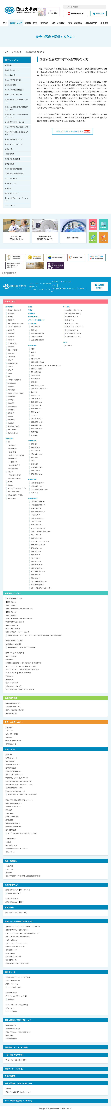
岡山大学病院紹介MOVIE (12, 982)
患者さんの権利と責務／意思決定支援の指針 (16, 109)
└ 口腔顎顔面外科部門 (14, 480)
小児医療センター (36, 517)
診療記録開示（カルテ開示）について (16, 102)
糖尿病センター (35, 414)
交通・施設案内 (75, 24)
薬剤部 (30, 308)
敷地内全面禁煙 (75, 13)
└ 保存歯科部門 (12, 450)
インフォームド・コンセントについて (16, 945)
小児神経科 (11, 401)
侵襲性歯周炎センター (37, 540)
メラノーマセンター (36, 536)
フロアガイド (9, 868)
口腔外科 (10, 473)
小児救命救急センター (37, 566)
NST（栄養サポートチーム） (73, 315)
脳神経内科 (11, 335)
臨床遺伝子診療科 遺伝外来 (13, 642)
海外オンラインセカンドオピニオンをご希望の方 (19, 691)
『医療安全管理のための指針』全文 (72, 133)
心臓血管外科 (12, 358)
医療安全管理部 (35, 328)
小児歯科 (10, 487)
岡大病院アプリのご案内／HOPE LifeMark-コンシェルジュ (22, 928)
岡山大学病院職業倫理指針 (14, 91)
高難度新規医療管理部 (37, 335)
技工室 (32, 462)
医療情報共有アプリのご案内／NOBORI (17, 932)
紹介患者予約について (12, 900)
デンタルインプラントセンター (40, 543)
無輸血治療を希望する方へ (14, 141)
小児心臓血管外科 (13, 365)
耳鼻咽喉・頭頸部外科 (14, 381)
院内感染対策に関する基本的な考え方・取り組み (22, 796)
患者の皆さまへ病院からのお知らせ (19, 923)
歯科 (9, 443)
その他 (65, 344)
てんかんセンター (36, 523)
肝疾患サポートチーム (71, 318)
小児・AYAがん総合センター (39, 583)
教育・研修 (9, 909)
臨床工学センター (36, 452)
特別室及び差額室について (13, 742)
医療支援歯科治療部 (14, 493)
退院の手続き (9, 739)
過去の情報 (11, 1001)
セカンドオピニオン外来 (12, 630)
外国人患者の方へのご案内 (13, 688)
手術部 (32, 357)
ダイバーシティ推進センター (36, 322)
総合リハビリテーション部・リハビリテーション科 (46, 367)
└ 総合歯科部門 (12, 447)
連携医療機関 (9, 165)
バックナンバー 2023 (14, 989)
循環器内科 (11, 332)
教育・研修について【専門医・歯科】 (16, 914)
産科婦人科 (11, 415)
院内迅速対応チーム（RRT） (73, 338)
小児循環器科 (12, 398)
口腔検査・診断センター (38, 520)
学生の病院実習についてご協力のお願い (17, 965)
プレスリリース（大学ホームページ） (16, 998)
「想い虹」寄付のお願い (14, 1056)
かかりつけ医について (12, 942)
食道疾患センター (36, 556)
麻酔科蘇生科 (12, 391)
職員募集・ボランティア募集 (16, 1049)
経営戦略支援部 (35, 449)
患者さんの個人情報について (15, 96)
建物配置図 (8, 874)
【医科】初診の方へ (11, 604)
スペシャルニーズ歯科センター (17, 490)
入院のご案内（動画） (12, 736)
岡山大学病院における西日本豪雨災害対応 (17, 1034)
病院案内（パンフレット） (14, 146)
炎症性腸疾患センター (37, 423)
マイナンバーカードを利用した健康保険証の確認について (22, 935)
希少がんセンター (36, 580)
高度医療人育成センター (38, 570)
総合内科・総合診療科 (14, 312)
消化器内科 (11, 315)
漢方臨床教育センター (37, 550)
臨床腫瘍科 (11, 425)
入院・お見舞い (58, 24)
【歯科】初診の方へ (11, 614)
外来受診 (44, 24)
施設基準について (11, 185)
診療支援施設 (32, 442)
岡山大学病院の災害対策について (18, 1021)
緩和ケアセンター (36, 576)
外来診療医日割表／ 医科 (12, 705)
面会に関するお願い (11, 961)
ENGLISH (98, 13)
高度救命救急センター (37, 387)
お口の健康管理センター (38, 573)
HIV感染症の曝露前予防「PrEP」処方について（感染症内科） (23, 664)
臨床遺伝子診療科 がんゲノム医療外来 (17, 634)
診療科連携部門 (32, 500)
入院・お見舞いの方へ (13, 723)
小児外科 (10, 361)
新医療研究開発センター (38, 484)
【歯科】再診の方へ (11, 617)
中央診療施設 (32, 347)
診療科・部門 (31, 24)
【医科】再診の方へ (11, 607)
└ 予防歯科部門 (12, 463)
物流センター (34, 459)
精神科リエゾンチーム (71, 332)
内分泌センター (35, 397)
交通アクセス (9, 871)
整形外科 (10, 368)
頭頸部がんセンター (36, 510)
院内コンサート (10, 207)
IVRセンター (34, 417)
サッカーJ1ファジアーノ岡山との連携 (16, 1006)
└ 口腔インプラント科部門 (16, 457)
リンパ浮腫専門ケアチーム (73, 335)
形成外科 (10, 371)
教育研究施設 (32, 481)
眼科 (9, 378)
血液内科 (10, 318)
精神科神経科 (12, 385)
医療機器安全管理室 (36, 338)
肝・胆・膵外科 (12, 345)
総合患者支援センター (37, 456)
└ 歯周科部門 (12, 453)
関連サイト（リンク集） (14, 1070)
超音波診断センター (36, 407)
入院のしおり (9, 732)
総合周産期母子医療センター (39, 390)
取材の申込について (12, 195)
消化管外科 (11, 342)
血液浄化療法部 (35, 377)
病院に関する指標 (11, 180)
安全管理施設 (32, 325)
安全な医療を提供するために (15, 123)
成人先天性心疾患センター (38, 530)
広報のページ (10, 973)
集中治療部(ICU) (35, 360)
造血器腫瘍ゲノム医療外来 (13, 646)
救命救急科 (11, 421)
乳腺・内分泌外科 (13, 352)
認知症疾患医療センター (38, 513)
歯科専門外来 (12, 500)
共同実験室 (68, 347)
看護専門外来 (9, 681)
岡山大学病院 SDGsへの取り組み (18, 1084)
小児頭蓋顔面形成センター (38, 506)
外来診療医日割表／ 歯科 (12, 708)
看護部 (30, 312)
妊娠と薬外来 (9, 678)
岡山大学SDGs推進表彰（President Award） (18, 1094)
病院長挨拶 (9, 67)
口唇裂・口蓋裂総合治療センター (40, 533)
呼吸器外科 (11, 348)
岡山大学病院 (27, 10)
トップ (5, 53)
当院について (16, 24)
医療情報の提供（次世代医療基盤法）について (16, 117)
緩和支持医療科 (12, 431)
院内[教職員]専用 (9, 274)
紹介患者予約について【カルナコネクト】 (17, 891)
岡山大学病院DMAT (11, 1040)
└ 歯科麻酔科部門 (13, 470)
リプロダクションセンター (38, 546)
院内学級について (10, 745)
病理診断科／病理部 (14, 428)
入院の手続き (9, 729)
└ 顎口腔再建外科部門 (14, 477)
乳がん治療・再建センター (38, 503)
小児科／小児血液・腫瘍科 (15, 395)
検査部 (32, 350)
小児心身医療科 (12, 408)
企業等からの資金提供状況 (14, 175)
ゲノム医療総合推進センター (39, 491)
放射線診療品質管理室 (37, 342)
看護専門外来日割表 (11, 715)
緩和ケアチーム (69, 322)
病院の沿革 (9, 151)
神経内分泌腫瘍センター (38, 586)
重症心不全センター (36, 430)
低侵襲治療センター (36, 410)
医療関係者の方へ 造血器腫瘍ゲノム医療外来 (21, 649)
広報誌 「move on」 (12, 985)
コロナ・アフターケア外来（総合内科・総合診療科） (21, 668)
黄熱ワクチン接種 (10, 658)
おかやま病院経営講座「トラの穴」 (19, 1102)
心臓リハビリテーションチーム (74, 328)
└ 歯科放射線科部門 (14, 467)
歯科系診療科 (9, 440)
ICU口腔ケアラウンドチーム (73, 312)
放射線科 (10, 418)
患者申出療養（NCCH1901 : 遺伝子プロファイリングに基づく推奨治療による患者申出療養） (35, 637)
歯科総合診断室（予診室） (15, 497)
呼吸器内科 (11, 322)
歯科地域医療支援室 (36, 469)
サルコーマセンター (36, 526)
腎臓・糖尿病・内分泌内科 (15, 325)
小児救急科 (11, 411)
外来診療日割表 (11, 699)
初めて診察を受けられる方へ (13, 600)
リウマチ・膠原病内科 (14, 328)
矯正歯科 (10, 483)
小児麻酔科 (11, 405)
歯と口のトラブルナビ (12, 684)
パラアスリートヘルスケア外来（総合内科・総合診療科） (22, 671)
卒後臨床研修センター (37, 488)
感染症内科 (11, 338)
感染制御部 (34, 332)
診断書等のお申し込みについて (14, 623)
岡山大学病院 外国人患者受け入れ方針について (16, 134)
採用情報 (104, 24)
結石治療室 (34, 437)
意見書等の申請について (12, 627)
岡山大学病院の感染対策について (16, 128)
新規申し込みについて (14, 895)
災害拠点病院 (9, 1037)
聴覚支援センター (33, 318)
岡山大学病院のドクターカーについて (16, 200)
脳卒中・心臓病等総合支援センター (41, 590)
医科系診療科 (9, 308)
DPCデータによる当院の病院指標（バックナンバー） (23, 835)
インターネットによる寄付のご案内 (15, 1062)
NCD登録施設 (9, 155)
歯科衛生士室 (34, 466)
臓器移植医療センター (37, 404)
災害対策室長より (10, 1027)
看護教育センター (36, 553)
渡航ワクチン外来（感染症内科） (15, 655)
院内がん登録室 (35, 472)
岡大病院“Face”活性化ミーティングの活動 (17, 979)
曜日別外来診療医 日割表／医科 (14, 712)
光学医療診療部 (35, 380)
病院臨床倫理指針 (11, 86)
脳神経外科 (11, 388)
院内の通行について (11, 951)
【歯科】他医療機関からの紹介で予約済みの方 (19, 620)
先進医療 (8, 190)
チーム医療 (66, 308)
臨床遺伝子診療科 (13, 435)
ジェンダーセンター (36, 420)
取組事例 (8, 1090)
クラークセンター (36, 560)
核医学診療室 (34, 434)
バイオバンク (34, 494)
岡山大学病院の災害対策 (12, 1030)
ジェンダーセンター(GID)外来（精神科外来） (18, 674)
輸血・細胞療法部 (36, 374)
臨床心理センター (36, 563)
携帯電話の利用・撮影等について (15, 948)
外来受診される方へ (13, 595)
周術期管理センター (36, 400)
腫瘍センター (34, 394)
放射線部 (33, 354)
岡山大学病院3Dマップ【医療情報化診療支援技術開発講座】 (23, 877)
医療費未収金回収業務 (12, 160)
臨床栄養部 (34, 384)
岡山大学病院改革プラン (13, 81)
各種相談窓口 (91, 24)
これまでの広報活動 (11, 1013)
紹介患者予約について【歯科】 (14, 904)
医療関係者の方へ (12, 886)
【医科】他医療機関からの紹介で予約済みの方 (19, 610)
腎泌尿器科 (11, 355)
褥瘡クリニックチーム (71, 325)
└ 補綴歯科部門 (12, 460)
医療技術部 (31, 315)
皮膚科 (10, 375)
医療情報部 (34, 446)
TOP (5, 24)
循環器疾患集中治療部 (37, 364)
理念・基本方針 (10, 76)
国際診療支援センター (37, 476)
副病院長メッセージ (12, 72)
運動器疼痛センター (36, 427)
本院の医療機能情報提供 (13, 170)
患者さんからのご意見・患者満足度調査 (17, 938)
